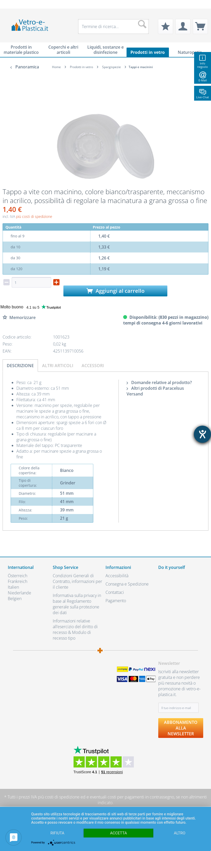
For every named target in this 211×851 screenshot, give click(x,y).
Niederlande (19, 593)
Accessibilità (117, 576)
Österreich (17, 576)
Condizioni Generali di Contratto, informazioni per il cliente (77, 581)
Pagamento (116, 600)
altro (179, 833)
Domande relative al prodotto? (159, 382)
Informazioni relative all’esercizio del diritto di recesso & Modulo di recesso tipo (75, 629)
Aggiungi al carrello (115, 290)
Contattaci (115, 592)
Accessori (93, 365)
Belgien (15, 598)
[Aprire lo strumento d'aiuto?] (202, 434)
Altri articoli (57, 365)
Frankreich (17, 581)
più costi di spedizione (34, 216)
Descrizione (20, 365)
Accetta (118, 833)
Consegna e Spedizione (127, 584)
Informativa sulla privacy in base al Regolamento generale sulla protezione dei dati (77, 604)
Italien (13, 587)
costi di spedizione (62, 797)
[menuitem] (10, 4)
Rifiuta (57, 833)
